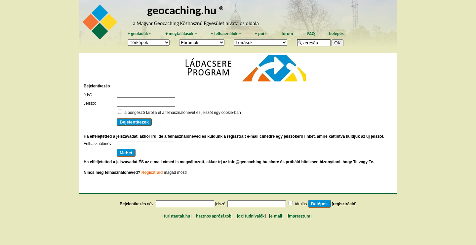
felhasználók (225, 33)
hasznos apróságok (213, 216)
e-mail (276, 216)
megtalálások (181, 33)
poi (261, 33)
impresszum (299, 216)
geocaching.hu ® (186, 10)
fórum (287, 33)
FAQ (311, 33)
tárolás (301, 204)
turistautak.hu (177, 216)
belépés (336, 33)
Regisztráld (152, 172)
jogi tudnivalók (251, 216)
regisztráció (344, 204)
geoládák (139, 33)
